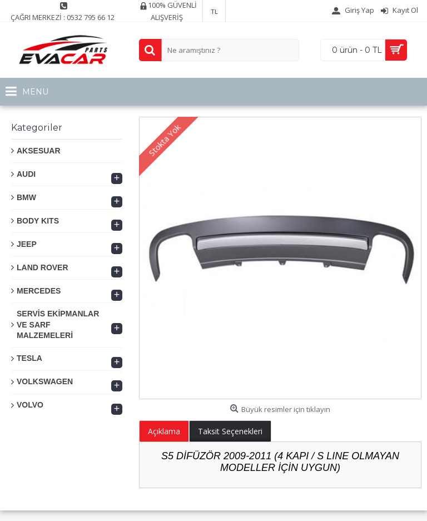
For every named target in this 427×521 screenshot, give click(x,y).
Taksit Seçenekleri (230, 431)
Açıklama (164, 431)
